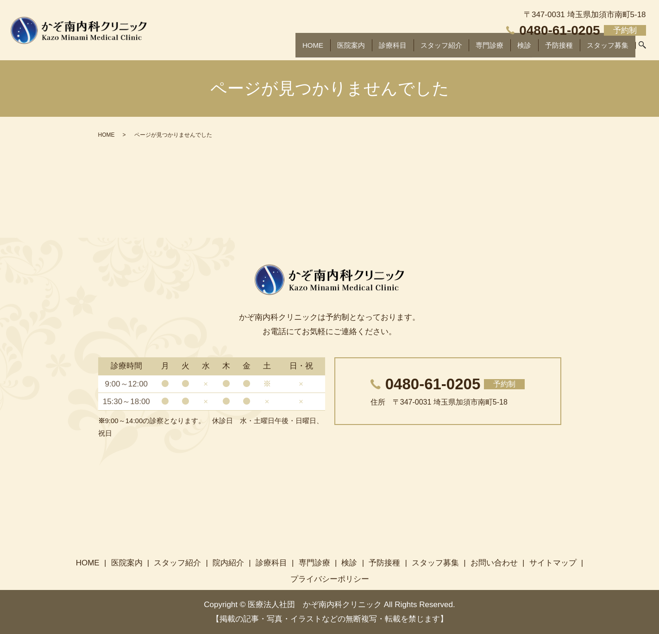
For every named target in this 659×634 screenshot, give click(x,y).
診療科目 (381, 48)
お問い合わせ (494, 562)
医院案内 (338, 48)
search (642, 49)
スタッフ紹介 (432, 48)
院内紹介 (228, 562)
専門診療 (483, 48)
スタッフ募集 (605, 48)
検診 (519, 48)
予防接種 (554, 48)
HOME (298, 48)
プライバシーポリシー (329, 579)
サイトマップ (553, 562)
